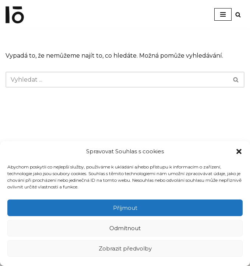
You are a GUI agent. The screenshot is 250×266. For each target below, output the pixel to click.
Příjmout (125, 207)
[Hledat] (238, 14)
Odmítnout (125, 228)
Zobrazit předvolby (125, 248)
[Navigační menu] (223, 14)
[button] (239, 151)
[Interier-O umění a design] (15, 14)
